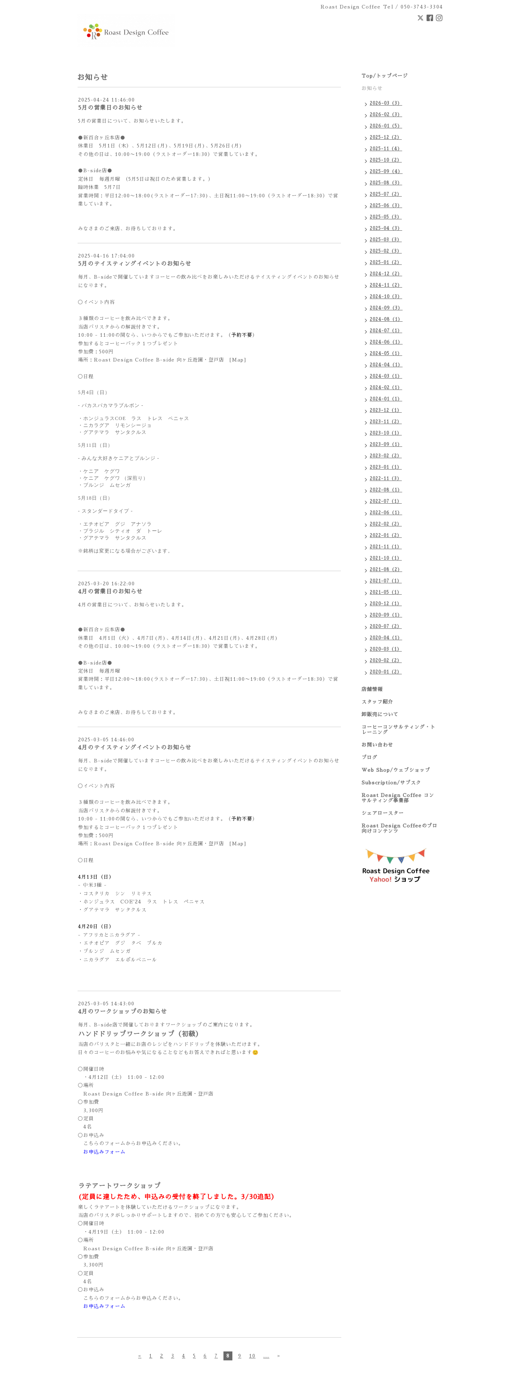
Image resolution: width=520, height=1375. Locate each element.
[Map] (238, 359)
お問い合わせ (377, 745)
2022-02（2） (386, 524)
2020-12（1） (386, 604)
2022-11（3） (386, 478)
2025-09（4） (386, 171)
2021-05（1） (386, 592)
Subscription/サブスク (391, 782)
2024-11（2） (386, 285)
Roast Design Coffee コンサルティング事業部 (398, 798)
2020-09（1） (386, 615)
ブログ (369, 757)
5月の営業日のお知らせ (110, 107)
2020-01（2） (386, 672)
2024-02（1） (386, 387)
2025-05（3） (386, 217)
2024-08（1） (386, 319)
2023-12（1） (386, 410)
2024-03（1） (386, 376)
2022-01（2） (386, 535)
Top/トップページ (385, 76)
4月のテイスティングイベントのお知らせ (134, 747)
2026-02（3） (386, 115)
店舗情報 (372, 689)
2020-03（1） (386, 649)
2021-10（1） (386, 558)
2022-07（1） (386, 501)
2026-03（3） (386, 103)
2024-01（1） (386, 399)
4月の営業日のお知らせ (110, 591)
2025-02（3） (386, 251)
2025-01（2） (386, 262)
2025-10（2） (386, 160)
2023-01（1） (386, 467)
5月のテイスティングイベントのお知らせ (134, 263)
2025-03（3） (386, 240)
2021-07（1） (386, 581)
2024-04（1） (386, 365)
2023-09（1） (386, 444)
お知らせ (372, 88)
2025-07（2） (386, 194)
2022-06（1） (386, 513)
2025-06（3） (386, 206)
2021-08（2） (386, 569)
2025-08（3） (386, 183)
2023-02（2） (386, 456)
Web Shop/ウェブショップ (396, 770)
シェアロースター (383, 813)
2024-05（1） (386, 353)
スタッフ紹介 (377, 701)
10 (252, 1355)
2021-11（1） (386, 547)
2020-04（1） (386, 638)
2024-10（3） (386, 296)
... (266, 1355)
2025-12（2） (386, 137)
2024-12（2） (386, 274)
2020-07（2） (386, 626)
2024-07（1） (386, 331)
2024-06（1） (386, 342)
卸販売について (380, 714)
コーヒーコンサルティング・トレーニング (399, 730)
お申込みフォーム (104, 1152)
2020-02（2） (386, 660)
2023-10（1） (386, 433)
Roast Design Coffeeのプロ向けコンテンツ (400, 828)
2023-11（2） (386, 422)
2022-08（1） (386, 490)
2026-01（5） (386, 126)
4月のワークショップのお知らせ (122, 1011)
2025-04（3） (386, 228)
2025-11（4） (386, 149)
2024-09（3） (386, 308)
